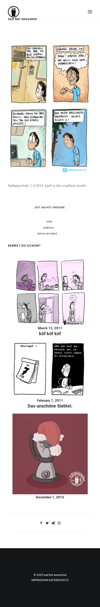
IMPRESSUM (39, 580)
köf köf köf (50, 333)
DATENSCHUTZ (59, 580)
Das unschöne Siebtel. (50, 406)
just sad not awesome (49, 207)
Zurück (48, 227)
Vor (49, 221)
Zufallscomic (47, 233)
